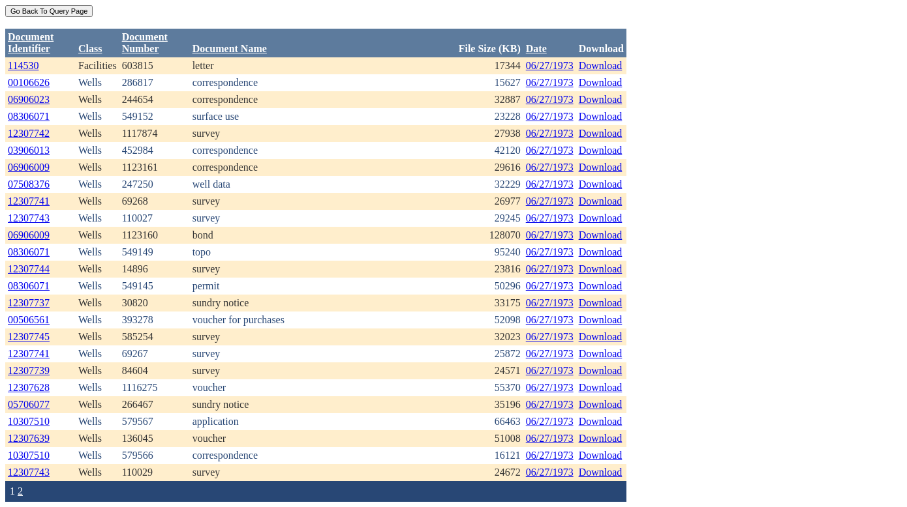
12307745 (29, 336)
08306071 (29, 116)
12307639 (29, 438)
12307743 (29, 218)
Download (601, 65)
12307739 (29, 370)
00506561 (29, 319)
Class (90, 48)
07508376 (29, 184)
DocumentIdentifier (31, 42)
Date (536, 48)
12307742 (29, 133)
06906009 (29, 167)
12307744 (29, 268)
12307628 (29, 387)
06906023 (29, 99)
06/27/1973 (550, 65)
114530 (23, 65)
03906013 (29, 150)
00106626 (29, 82)
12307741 (29, 201)
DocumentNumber (145, 42)
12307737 (29, 302)
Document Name (229, 48)
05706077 (29, 404)
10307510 (29, 421)
